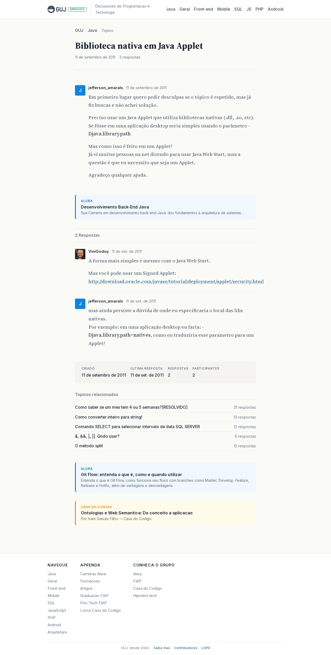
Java (170, 9)
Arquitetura (57, 632)
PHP (259, 9)
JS (248, 9)
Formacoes (90, 581)
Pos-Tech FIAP (93, 603)
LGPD (205, 648)
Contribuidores (186, 648)
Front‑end (203, 9)
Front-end (56, 588)
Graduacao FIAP (94, 595)
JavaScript (57, 610)
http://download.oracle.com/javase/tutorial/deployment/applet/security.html (176, 281)
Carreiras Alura (93, 574)
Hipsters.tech (145, 595)
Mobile (223, 9)
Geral (184, 9)
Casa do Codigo (147, 588)
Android (275, 9)
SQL (238, 9)
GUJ (79, 30)
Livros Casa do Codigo (100, 610)
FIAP (137, 581)
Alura (137, 574)
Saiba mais (162, 648)
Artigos (86, 588)
